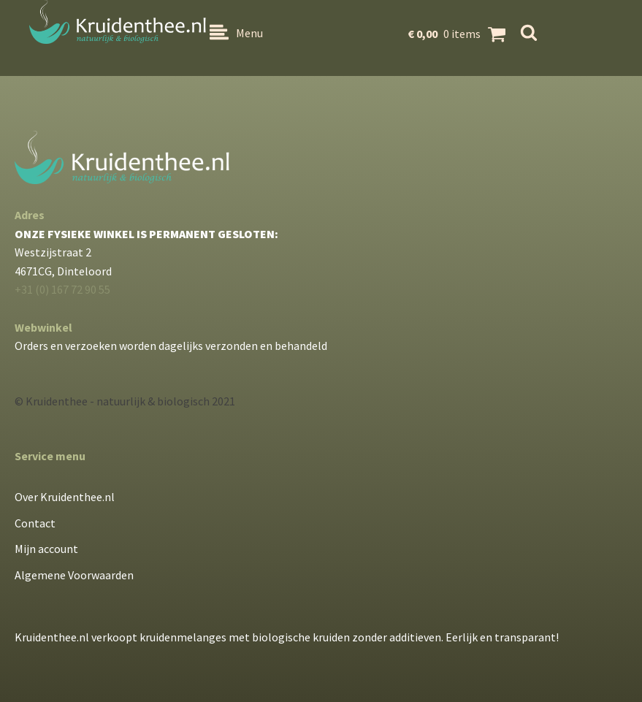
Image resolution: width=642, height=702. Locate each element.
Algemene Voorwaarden (74, 575)
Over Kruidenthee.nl (65, 496)
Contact (35, 523)
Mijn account (46, 548)
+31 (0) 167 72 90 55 (62, 289)
